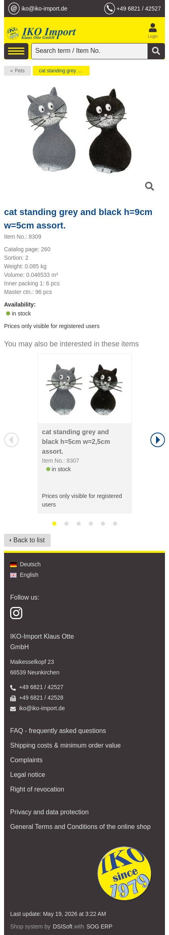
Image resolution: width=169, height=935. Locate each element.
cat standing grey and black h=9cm (64, 71)
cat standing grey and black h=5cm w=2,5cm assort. (76, 441)
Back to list (29, 540)
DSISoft (63, 926)
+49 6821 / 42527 (139, 8)
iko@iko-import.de (44, 8)
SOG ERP (99, 926)
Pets (20, 71)
